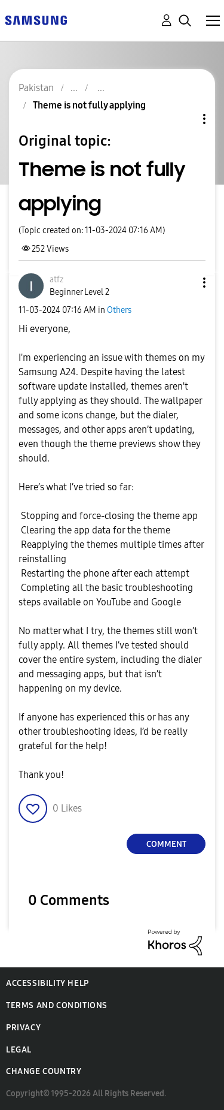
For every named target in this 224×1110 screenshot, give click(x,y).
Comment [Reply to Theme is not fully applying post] (166, 844)
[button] (184, 282)
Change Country (43, 1071)
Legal (19, 1050)
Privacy (23, 1027)
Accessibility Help (47, 983)
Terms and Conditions (57, 1005)
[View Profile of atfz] (56, 280)
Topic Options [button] (183, 119)
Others (119, 310)
